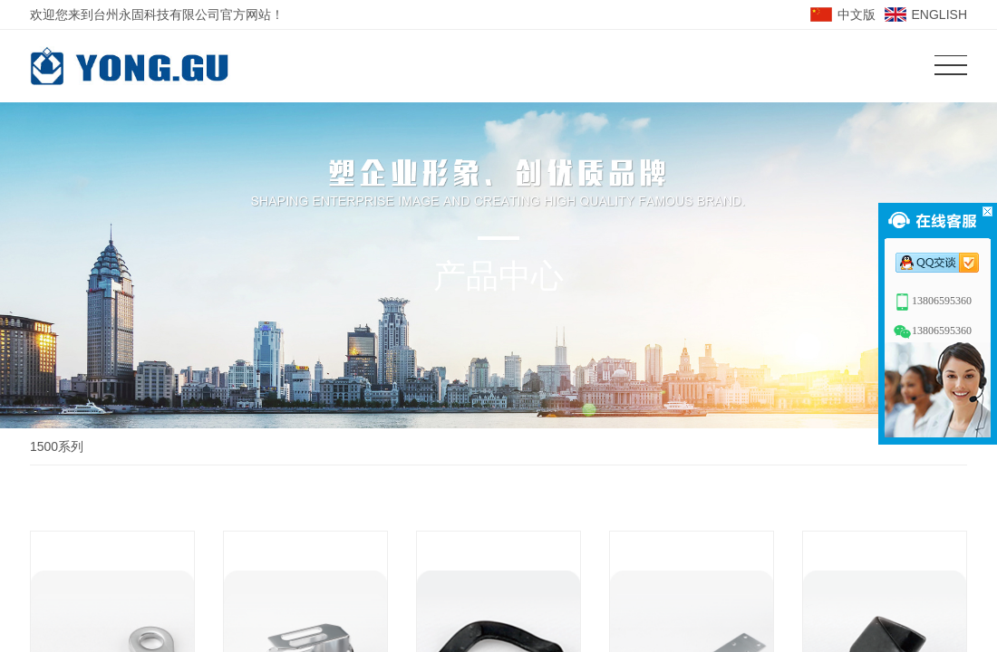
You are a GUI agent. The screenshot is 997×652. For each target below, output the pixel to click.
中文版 (856, 14)
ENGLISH (939, 14)
